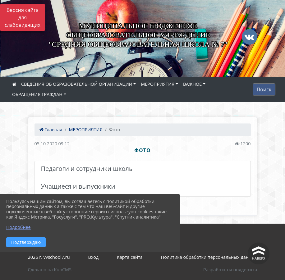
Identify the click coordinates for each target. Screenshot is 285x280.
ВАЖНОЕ (192, 84)
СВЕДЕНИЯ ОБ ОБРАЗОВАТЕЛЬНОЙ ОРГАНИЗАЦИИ (76, 84)
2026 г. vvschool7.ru (49, 257)
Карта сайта (130, 257)
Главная (50, 130)
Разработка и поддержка (230, 270)
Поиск (264, 89)
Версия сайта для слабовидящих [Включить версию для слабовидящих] (22, 17)
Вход (93, 257)
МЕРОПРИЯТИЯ (157, 84)
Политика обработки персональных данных (209, 257)
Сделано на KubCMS (49, 270)
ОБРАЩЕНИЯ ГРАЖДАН (37, 94)
